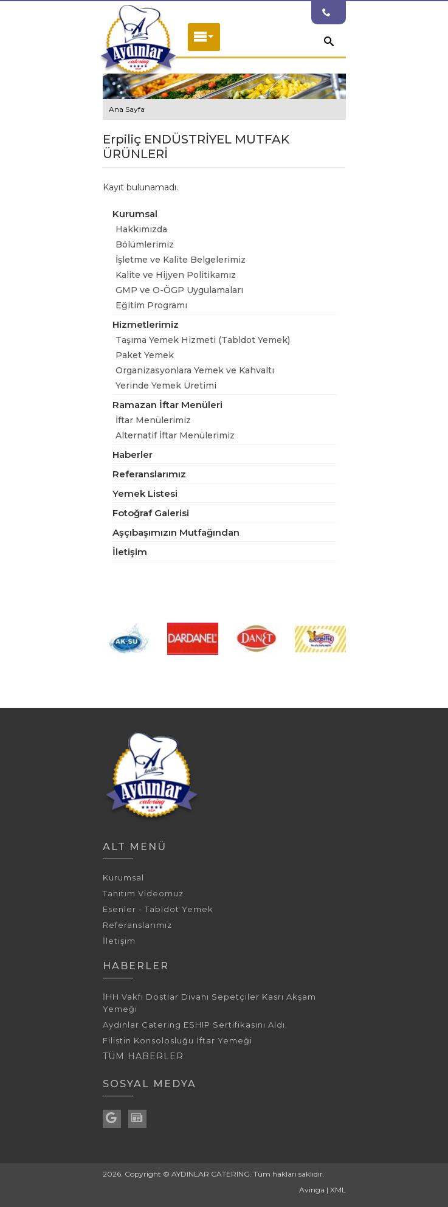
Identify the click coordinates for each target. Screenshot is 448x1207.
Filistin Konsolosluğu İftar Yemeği (177, 1040)
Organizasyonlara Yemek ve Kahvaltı (194, 370)
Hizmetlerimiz (145, 324)
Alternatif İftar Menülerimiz (175, 435)
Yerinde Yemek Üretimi (165, 385)
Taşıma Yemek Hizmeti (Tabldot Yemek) (202, 339)
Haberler (132, 454)
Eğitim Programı (151, 305)
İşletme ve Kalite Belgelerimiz (180, 259)
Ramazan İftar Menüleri (167, 404)
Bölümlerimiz (144, 244)
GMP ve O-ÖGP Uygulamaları (179, 290)
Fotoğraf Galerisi (150, 513)
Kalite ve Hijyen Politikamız (175, 274)
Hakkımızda (141, 229)
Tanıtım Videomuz (143, 893)
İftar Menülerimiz (153, 420)
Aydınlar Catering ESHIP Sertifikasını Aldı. (195, 1024)
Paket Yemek (144, 355)
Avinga (312, 1189)
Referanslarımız (149, 474)
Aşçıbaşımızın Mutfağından (176, 532)
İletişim (129, 552)
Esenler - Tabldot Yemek (158, 909)
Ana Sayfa (127, 109)
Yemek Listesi (144, 493)
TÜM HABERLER (143, 1056)
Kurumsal (134, 214)
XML (338, 1189)
